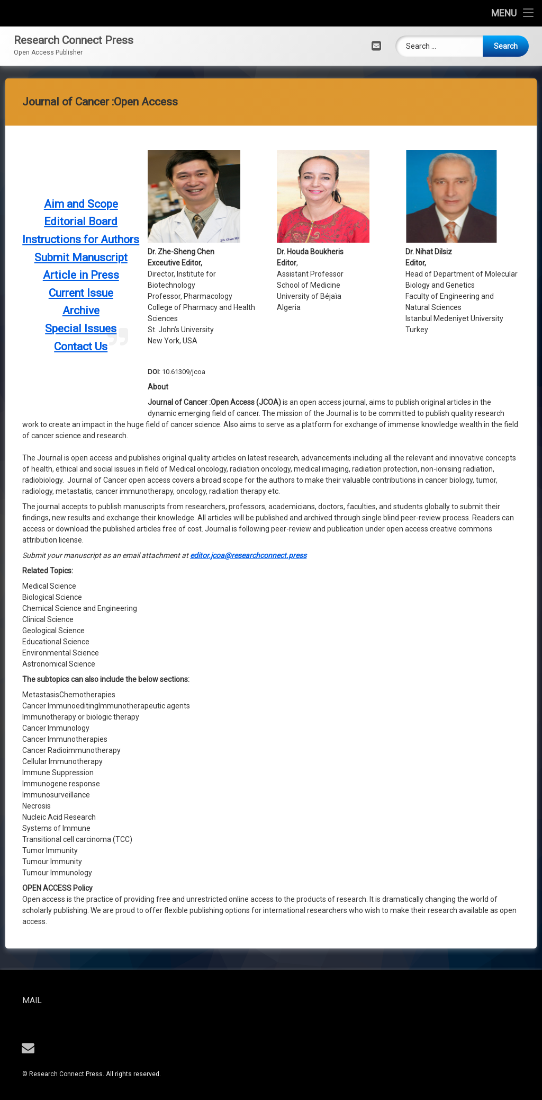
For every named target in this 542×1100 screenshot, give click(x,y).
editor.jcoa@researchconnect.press (248, 211)
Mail (69, 1000)
